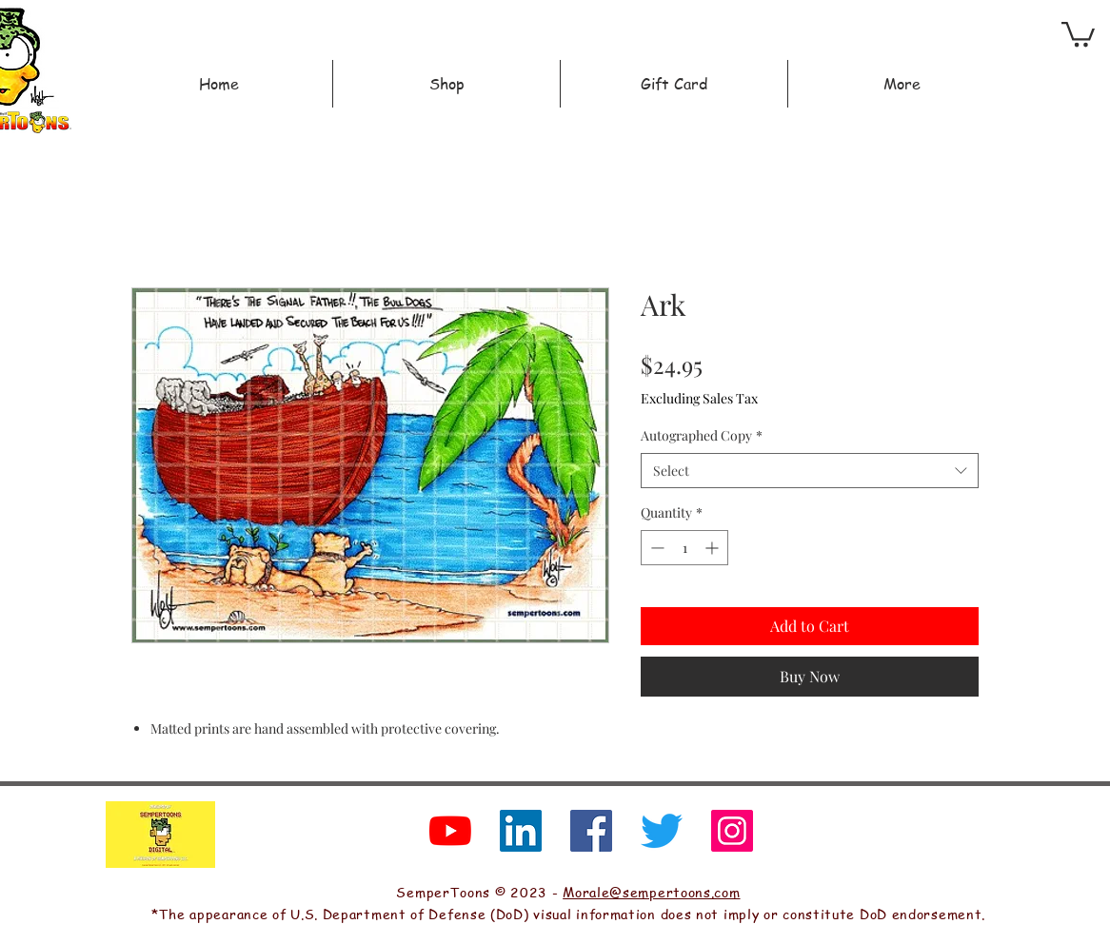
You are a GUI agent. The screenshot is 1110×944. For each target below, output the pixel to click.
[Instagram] (732, 831)
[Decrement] (655, 547)
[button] (1078, 33)
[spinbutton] (684, 547)
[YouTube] (450, 831)
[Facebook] (591, 831)
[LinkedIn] (521, 831)
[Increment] (713, 547)
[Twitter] (662, 831)
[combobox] (810, 471)
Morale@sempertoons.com (651, 891)
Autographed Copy (702, 435)
